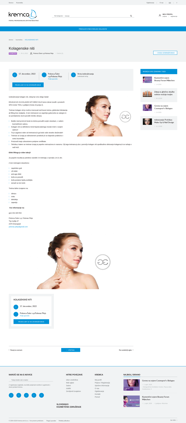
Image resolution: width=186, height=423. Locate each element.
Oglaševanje (150, 3)
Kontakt (97, 394)
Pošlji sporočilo (53, 79)
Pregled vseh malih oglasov (93, 29)
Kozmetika (19, 3)
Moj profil (168, 14)
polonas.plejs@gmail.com (18, 227)
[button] (58, 15)
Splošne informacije (102, 386)
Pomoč (97, 397)
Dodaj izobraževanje (165, 53)
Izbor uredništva (72, 380)
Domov (11, 3)
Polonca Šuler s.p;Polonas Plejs (41, 53)
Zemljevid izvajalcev (73, 391)
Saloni (68, 386)
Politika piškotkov (64, 421)
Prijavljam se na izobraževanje (28, 85)
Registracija (174, 16)
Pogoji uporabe (51, 421)
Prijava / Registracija (102, 383)
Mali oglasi (70, 383)
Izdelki (68, 388)
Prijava (165, 16)
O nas (161, 3)
